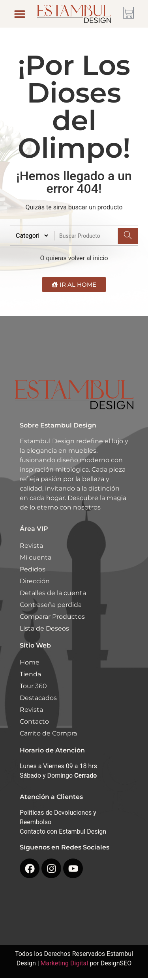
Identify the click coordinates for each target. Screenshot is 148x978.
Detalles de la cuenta (53, 593)
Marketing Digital (64, 963)
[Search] (128, 236)
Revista (31, 545)
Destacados (38, 698)
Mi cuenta (35, 557)
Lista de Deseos (44, 628)
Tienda (30, 674)
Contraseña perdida (51, 604)
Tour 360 (33, 686)
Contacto (34, 721)
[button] (19, 13)
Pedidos (32, 569)
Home (29, 662)
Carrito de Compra (48, 733)
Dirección (35, 581)
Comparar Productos (52, 616)
